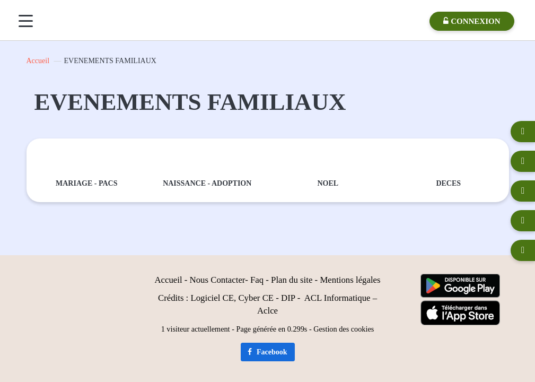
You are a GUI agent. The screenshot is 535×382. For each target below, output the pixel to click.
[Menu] (26, 21)
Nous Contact (214, 280)
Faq (257, 280)
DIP (288, 298)
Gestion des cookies (343, 329)
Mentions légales (350, 280)
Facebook (267, 352)
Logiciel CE (212, 298)
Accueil (38, 61)
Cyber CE (256, 298)
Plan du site (291, 280)
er (241, 280)
